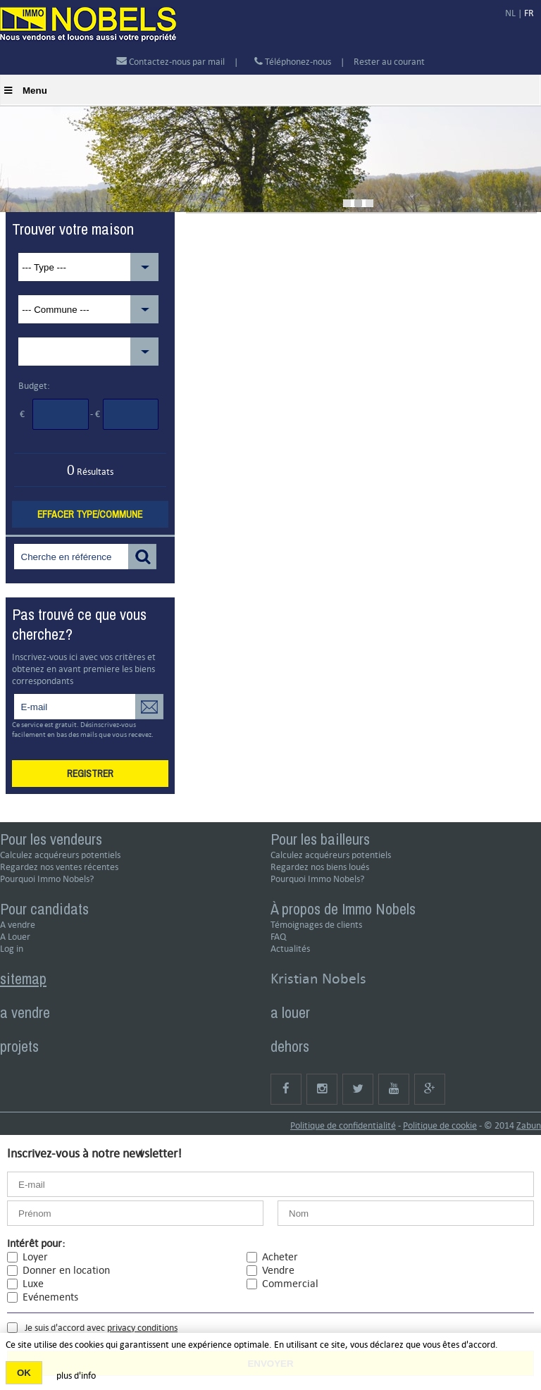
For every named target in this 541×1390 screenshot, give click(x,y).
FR (529, 13)
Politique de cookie (440, 1125)
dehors (289, 1046)
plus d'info (76, 1376)
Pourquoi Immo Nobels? (47, 879)
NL (510, 13)
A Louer (15, 937)
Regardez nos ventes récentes (59, 867)
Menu (25, 90)
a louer (290, 1012)
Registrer (90, 773)
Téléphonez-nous (292, 62)
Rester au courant (389, 62)
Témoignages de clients (316, 925)
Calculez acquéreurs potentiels (60, 855)
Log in (11, 949)
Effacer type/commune (89, 514)
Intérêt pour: (36, 1243)
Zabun (528, 1125)
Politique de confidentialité (343, 1125)
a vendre (25, 1012)
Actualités (290, 949)
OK (24, 1372)
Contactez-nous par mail (171, 62)
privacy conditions (142, 1328)
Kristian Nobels (318, 978)
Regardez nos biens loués (319, 867)
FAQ (278, 937)
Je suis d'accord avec (101, 1328)
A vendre (17, 925)
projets (19, 1046)
